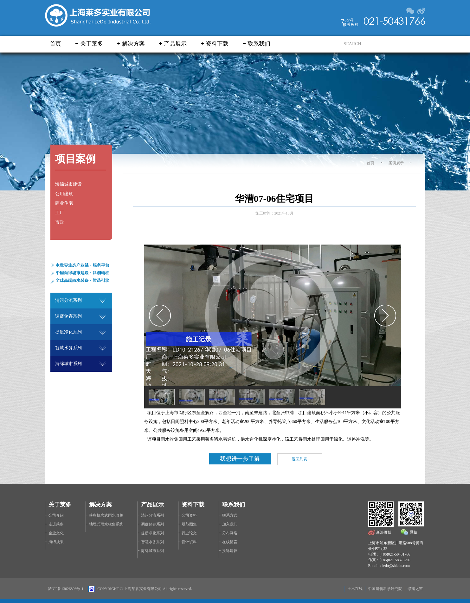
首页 (55, 43)
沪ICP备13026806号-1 (66, 589)
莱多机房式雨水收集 (106, 515)
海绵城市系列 (152, 551)
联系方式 (229, 515)
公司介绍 (56, 515)
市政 (59, 222)
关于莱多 (91, 43)
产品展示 (175, 43)
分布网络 (229, 533)
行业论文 (189, 533)
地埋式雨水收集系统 (106, 524)
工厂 (59, 212)
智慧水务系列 (152, 542)
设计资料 (189, 542)
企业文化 (56, 533)
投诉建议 (229, 551)
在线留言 (229, 542)
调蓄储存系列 (152, 524)
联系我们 (259, 43)
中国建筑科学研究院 (385, 589)
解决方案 (133, 43)
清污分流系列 (152, 515)
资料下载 (217, 43)
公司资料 (189, 515)
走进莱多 (56, 524)
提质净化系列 (152, 533)
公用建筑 (64, 193)
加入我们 (229, 524)
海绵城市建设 (68, 184)
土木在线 (355, 589)
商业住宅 (64, 203)
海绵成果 (56, 542)
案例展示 (396, 163)
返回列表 (299, 459)
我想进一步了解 (240, 459)
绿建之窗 (415, 589)
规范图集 (189, 524)
